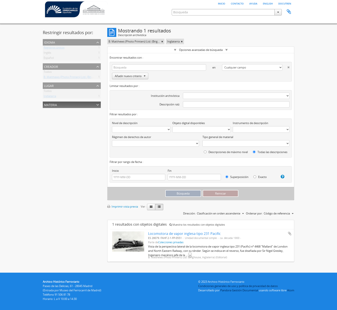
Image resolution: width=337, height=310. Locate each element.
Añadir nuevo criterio (130, 76)
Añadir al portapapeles (290, 233)
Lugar (49, 85)
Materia (50, 104)
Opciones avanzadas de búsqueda (200, 50)
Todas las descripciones (270, 152)
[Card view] (151, 207)
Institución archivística (165, 96)
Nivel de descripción (125, 123)
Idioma (49, 42)
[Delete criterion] (286, 66)
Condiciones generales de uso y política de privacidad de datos (238, 286)
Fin (170, 171)
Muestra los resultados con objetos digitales (197, 224)
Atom (290, 290)
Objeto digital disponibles (188, 123)
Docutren (284, 3)
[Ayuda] (280, 177)
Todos (48, 72)
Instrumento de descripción (250, 123)
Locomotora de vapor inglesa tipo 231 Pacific (184, 233)
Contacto (237, 3)
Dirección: (189, 213)
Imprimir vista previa (122, 206)
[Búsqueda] (159, 67)
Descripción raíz (169, 104)
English (268, 3)
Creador (51, 66)
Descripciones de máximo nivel (226, 152)
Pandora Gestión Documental (239, 290)
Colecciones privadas (171, 242)
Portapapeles (288, 11)
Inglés (47, 53)
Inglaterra (50, 97)
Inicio (221, 3)
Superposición (236, 177)
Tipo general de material (217, 137)
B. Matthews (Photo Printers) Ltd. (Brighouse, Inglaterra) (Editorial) (86, 78)
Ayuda (253, 3)
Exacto (260, 177)
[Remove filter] (162, 41)
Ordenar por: (254, 213)
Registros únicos (54, 48)
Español (49, 59)
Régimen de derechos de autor (131, 137)
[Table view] (159, 207)
